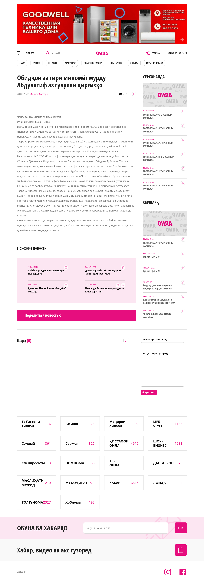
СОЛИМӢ (134, 63)
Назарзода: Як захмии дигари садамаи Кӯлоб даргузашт (104, 290)
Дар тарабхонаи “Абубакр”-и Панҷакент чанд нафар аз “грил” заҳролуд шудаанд (159, 301)
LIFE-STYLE (52, 63)
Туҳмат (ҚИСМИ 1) (152, 256)
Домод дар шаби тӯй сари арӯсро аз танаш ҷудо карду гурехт (103, 272)
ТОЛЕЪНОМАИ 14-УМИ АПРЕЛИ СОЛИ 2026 (158, 130)
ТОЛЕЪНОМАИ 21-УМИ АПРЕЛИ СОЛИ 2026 (158, 173)
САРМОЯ (36, 63)
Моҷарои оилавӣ (154, 63)
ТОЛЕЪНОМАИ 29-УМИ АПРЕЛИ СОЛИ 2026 (158, 187)
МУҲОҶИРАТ (70, 63)
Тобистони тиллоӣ (93, 63)
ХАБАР (22, 63)
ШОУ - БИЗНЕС (116, 63)
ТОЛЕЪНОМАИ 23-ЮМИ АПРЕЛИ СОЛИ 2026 (158, 158)
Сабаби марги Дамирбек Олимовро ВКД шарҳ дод (46, 272)
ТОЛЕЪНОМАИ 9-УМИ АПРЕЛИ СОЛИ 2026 (157, 116)
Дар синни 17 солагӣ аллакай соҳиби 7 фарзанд (47, 290)
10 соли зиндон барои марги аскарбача (157, 315)
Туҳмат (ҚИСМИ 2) (152, 271)
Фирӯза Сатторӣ (39, 94)
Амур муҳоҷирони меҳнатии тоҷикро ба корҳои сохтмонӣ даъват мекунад (157, 287)
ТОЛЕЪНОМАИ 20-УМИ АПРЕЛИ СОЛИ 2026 (158, 144)
